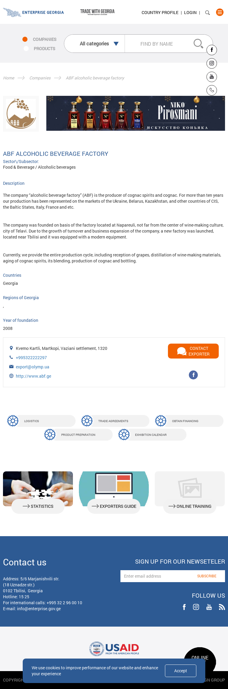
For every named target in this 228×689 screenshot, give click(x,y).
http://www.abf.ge (33, 376)
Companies (40, 78)
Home (8, 78)
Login (190, 12)
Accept (180, 670)
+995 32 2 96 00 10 (64, 602)
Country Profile (160, 12)
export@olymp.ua (32, 367)
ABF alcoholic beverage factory (95, 78)
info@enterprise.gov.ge (39, 608)
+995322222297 (31, 357)
